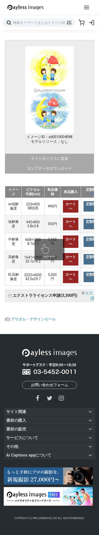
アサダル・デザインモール (33, 319)
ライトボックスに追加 (49, 158)
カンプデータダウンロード (49, 168)
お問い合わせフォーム (49, 385)
